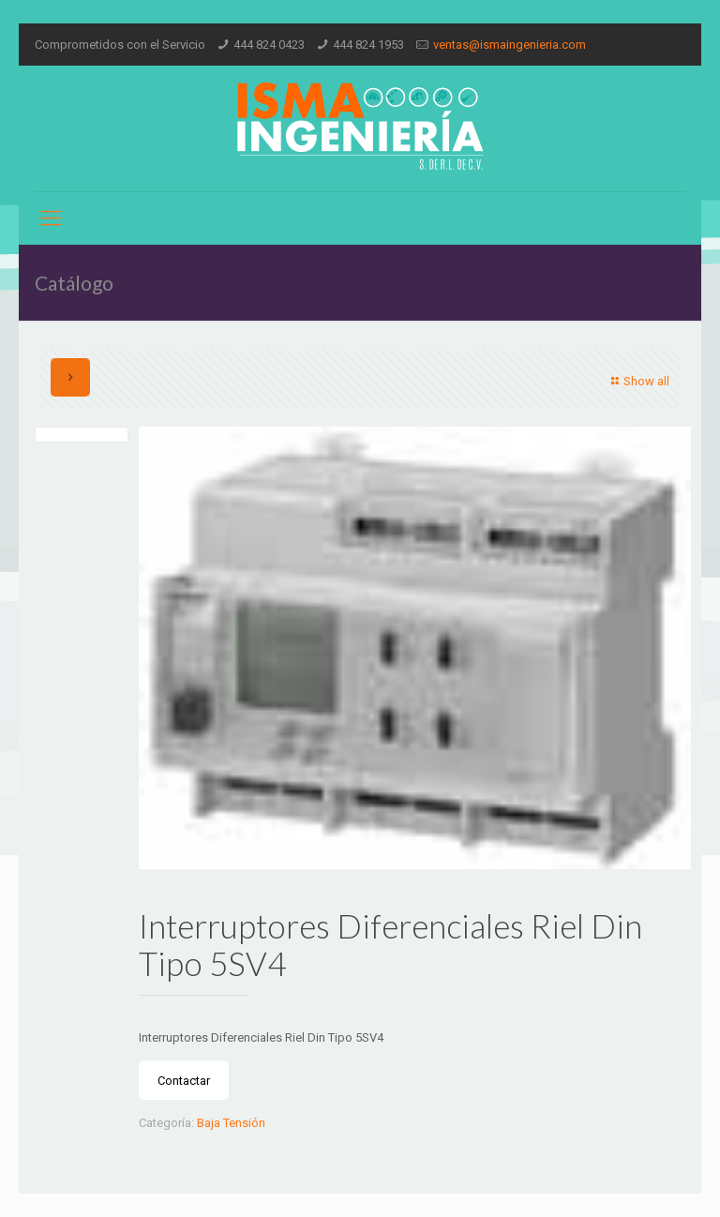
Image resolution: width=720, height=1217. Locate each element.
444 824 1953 (368, 45)
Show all (638, 381)
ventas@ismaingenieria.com (509, 45)
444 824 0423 (269, 45)
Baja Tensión (231, 1123)
